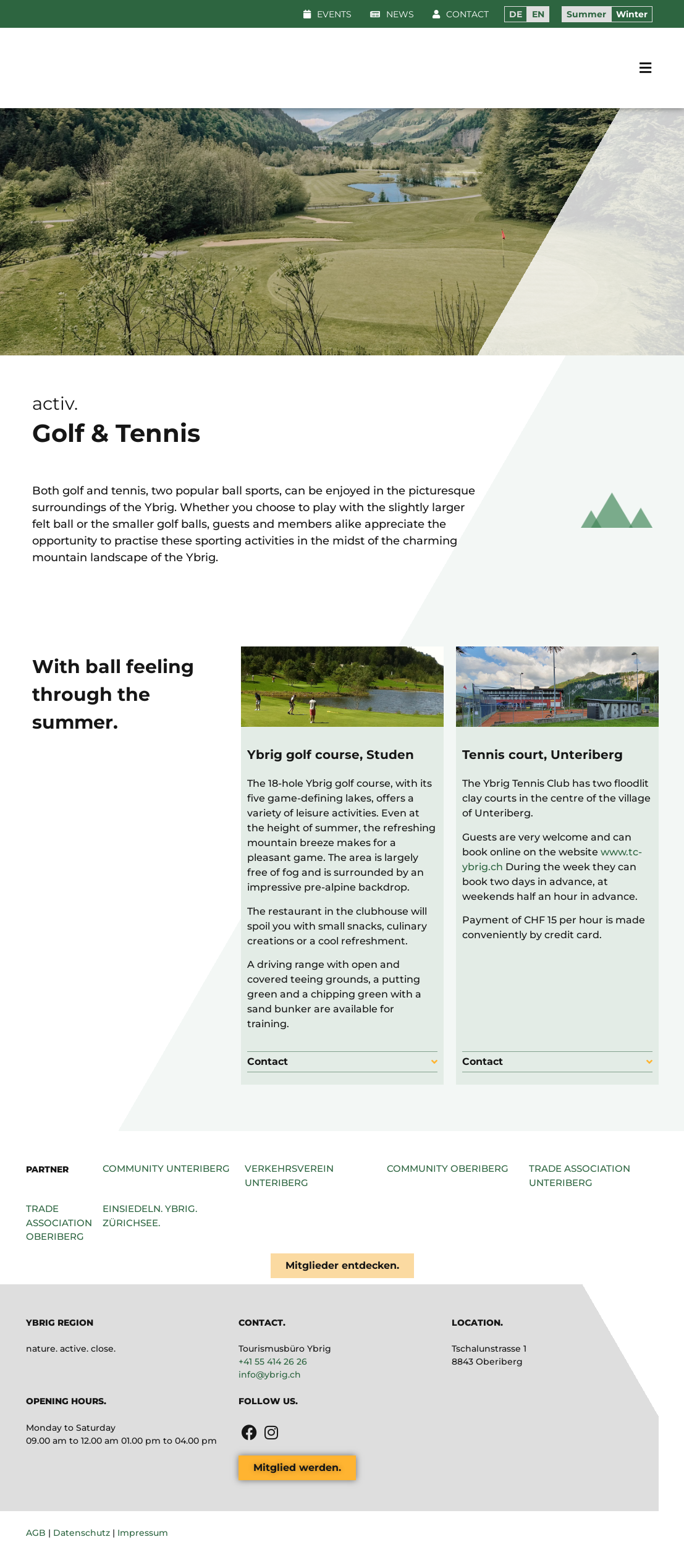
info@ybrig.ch (270, 1374)
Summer (586, 14)
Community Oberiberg (448, 1168)
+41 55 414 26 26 (273, 1361)
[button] (392, 14)
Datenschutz (81, 1532)
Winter (632, 14)
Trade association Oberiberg (59, 1222)
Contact (267, 1061)
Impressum (142, 1532)
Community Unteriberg (166, 1168)
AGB (36, 1532)
